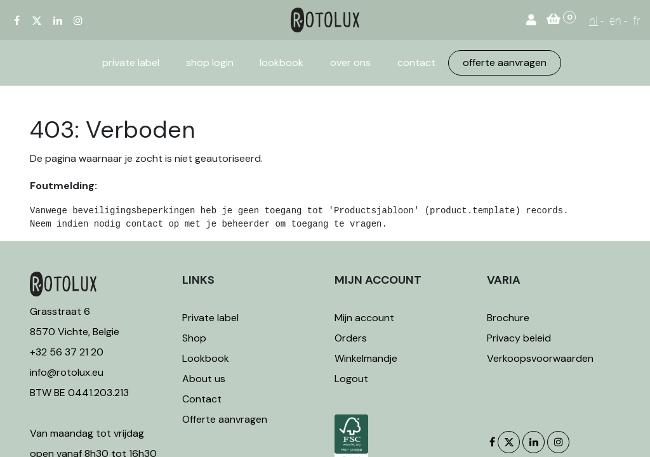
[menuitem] (131, 63)
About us (203, 378)
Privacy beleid (519, 338)
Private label (211, 317)
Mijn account (364, 317)
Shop (194, 338)
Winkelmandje (366, 358)
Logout (351, 378)
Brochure (508, 317)
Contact (202, 399)
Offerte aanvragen (224, 419)
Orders (351, 338)
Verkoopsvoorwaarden (540, 358)
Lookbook (205, 358)
